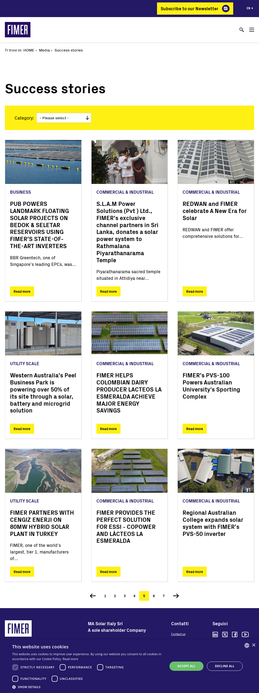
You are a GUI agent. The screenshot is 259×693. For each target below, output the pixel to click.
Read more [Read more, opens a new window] (70, 659)
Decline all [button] (224, 666)
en (248, 8)
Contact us (178, 634)
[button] (87, 686)
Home (28, 49)
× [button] (253, 645)
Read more (22, 291)
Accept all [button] (186, 666)
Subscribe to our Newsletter (189, 8)
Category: (24, 118)
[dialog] (129, 666)
